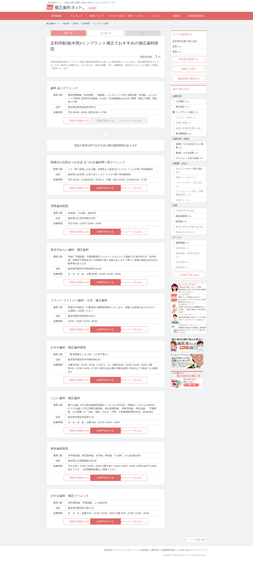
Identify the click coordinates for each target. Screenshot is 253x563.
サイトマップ (200, 550)
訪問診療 (180, 267)
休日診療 (180, 262)
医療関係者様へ (196, 15)
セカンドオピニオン (186, 128)
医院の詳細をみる (69, 120)
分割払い (180, 200)
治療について (96, 15)
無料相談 (180, 242)
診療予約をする (105, 188)
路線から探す (188, 68)
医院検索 (56, 15)
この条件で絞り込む (189, 274)
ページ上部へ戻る (197, 540)
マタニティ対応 (184, 117)
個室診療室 (181, 216)
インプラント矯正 (185, 112)
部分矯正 (180, 106)
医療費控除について (185, 304)
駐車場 (179, 221)
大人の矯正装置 (184, 294)
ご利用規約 (143, 550)
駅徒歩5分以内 (183, 232)
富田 (176, 51)
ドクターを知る (116, 15)
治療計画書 (181, 122)
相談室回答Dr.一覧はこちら (188, 325)
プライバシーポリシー (125, 550)
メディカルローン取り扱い (189, 182)
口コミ (156, 15)
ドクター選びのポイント (187, 315)
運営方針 (155, 550)
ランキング (76, 15)
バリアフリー (183, 210)
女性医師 (180, 248)
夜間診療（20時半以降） (188, 253)
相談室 (176, 15)
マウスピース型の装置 (187, 158)
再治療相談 (181, 133)
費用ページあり (184, 177)
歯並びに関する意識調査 (187, 285)
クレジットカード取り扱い (189, 168)
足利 (176, 46)
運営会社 (108, 550)
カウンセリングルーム (187, 226)
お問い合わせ (185, 550)
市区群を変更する (189, 59)
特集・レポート (136, 15)
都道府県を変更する (189, 78)
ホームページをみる (142, 188)
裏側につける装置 (185, 152)
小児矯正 (180, 101)
